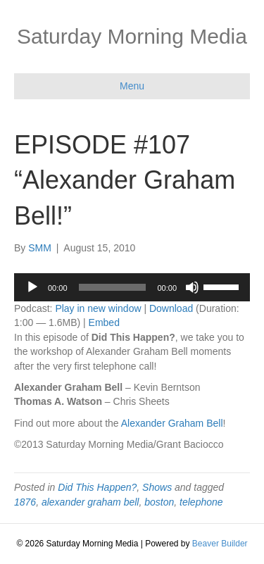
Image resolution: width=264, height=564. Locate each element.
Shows (157, 487)
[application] (132, 287)
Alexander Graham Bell (172, 423)
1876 (25, 502)
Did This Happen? (97, 487)
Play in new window (98, 308)
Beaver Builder (220, 544)
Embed (104, 322)
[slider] (112, 287)
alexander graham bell (90, 502)
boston (159, 502)
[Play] (32, 287)
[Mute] (192, 287)
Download (171, 308)
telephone (201, 502)
